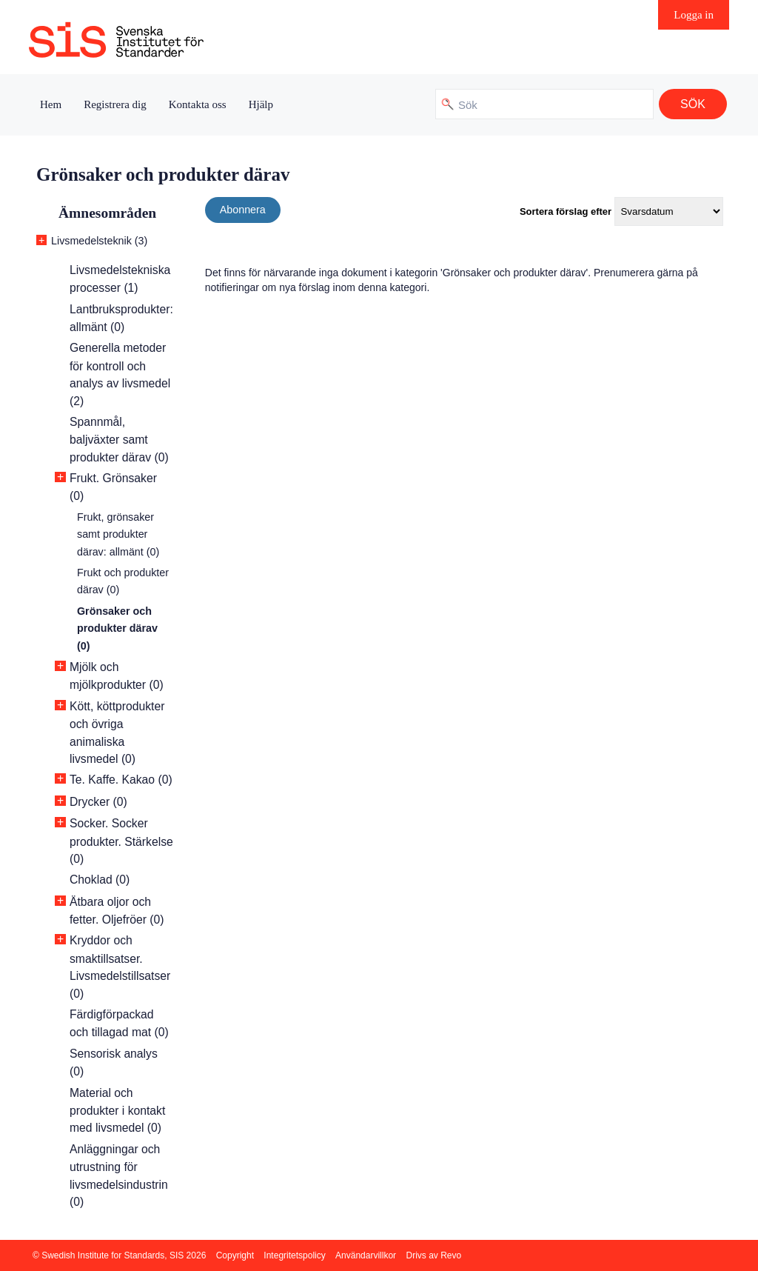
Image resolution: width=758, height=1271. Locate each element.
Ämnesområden (107, 213)
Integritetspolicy (294, 1255)
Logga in (694, 15)
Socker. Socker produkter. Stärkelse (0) (121, 841)
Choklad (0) (100, 879)
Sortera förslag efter (565, 211)
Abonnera (243, 210)
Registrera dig (115, 104)
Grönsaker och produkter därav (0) (117, 628)
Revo (450, 1255)
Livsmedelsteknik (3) (99, 241)
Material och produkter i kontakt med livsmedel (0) (117, 1111)
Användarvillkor (365, 1255)
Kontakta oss (198, 104)
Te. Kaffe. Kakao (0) (121, 779)
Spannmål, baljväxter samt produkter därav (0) (119, 440)
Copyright (235, 1255)
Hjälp (261, 104)
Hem (50, 104)
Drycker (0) (98, 801)
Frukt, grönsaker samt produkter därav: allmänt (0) (118, 534)
